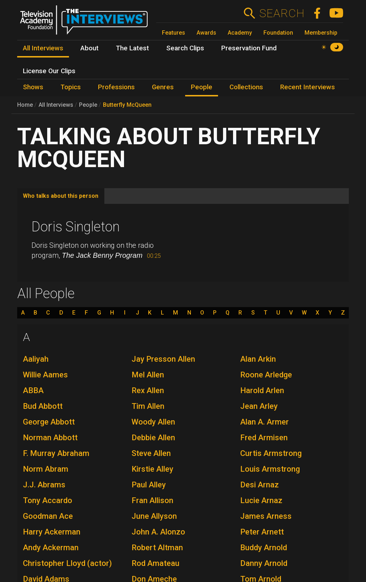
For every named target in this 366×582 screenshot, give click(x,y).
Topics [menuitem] (70, 87)
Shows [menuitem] (33, 87)
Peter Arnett (262, 531)
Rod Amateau (155, 563)
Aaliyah (36, 359)
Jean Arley (259, 406)
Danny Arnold (263, 563)
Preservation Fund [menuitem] (249, 48)
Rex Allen (148, 390)
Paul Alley (149, 484)
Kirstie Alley (152, 469)
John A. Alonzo (158, 531)
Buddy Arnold (263, 547)
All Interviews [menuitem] (43, 48)
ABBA (33, 390)
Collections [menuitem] (246, 87)
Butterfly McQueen (127, 104)
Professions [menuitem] (116, 87)
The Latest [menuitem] (132, 48)
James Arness (266, 516)
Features (173, 32)
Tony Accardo (47, 500)
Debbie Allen (153, 437)
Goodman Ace (48, 516)
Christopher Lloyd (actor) (67, 563)
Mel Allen (148, 374)
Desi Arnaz (259, 484)
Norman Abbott (50, 437)
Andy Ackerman (51, 547)
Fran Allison (152, 500)
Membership (321, 32)
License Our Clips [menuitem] (49, 71)
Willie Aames (45, 374)
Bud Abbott (43, 406)
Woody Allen (153, 421)
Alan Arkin (258, 359)
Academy (240, 32)
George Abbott (49, 421)
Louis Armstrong (270, 469)
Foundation (278, 32)
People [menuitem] (201, 87)
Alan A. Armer (264, 421)
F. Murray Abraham (56, 453)
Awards (206, 32)
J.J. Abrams (44, 484)
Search (282, 13)
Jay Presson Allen (163, 359)
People (88, 104)
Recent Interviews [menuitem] (307, 87)
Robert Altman (157, 547)
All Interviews (56, 104)
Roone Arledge (266, 374)
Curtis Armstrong (271, 453)
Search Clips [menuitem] (185, 48)
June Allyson (154, 516)
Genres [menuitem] (163, 87)
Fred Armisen (264, 437)
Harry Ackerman (51, 531)
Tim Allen (148, 406)
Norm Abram (45, 469)
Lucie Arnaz (261, 500)
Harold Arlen (262, 390)
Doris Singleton (75, 227)
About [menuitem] (89, 48)
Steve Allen (151, 453)
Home (25, 104)
